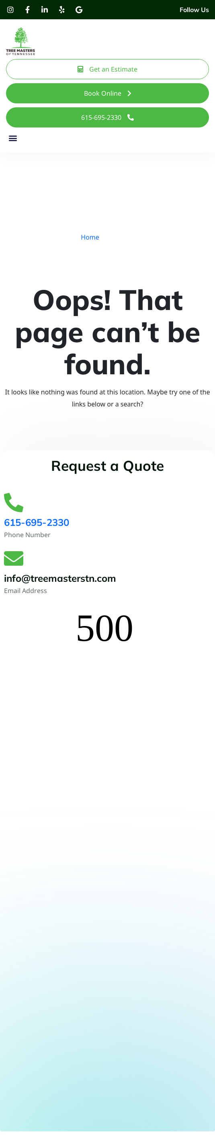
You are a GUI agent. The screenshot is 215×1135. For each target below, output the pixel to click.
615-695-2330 (36, 522)
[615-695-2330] (13, 502)
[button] (12, 138)
